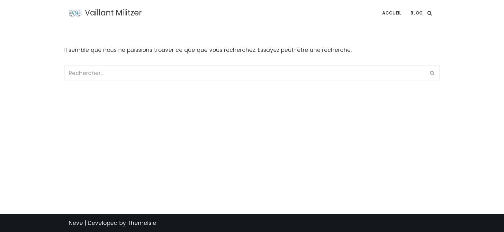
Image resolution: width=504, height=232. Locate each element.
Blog (416, 13)
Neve (76, 223)
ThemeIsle (142, 223)
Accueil (391, 13)
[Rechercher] (429, 13)
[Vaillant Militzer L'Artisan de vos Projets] (105, 13)
